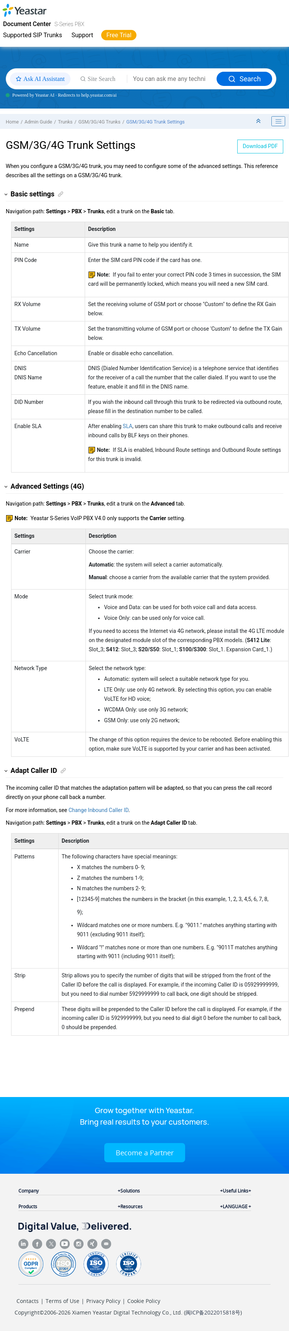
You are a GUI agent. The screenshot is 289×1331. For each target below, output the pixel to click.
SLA (127, 426)
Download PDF (260, 146)
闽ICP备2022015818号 (213, 1312)
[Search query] (172, 79)
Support (82, 35)
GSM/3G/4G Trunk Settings (155, 122)
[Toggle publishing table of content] (278, 121)
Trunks (65, 122)
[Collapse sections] (259, 121)
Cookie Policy (143, 1301)
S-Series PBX (69, 24)
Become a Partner (145, 1152)
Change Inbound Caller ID (99, 810)
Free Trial (118, 35)
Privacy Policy (103, 1301)
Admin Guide (38, 122)
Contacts (27, 1301)
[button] (6, 194)
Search (244, 79)
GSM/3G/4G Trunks (99, 122)
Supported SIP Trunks (32, 35)
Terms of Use (62, 1301)
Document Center (27, 24)
